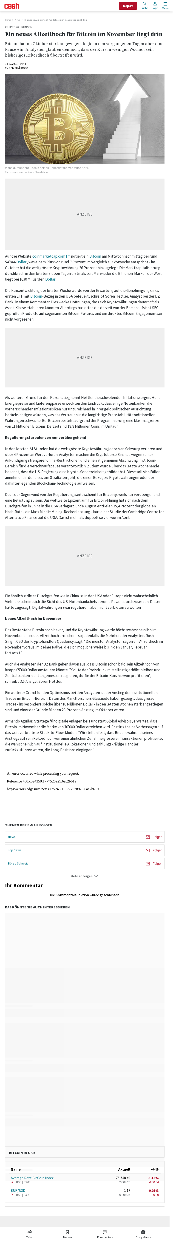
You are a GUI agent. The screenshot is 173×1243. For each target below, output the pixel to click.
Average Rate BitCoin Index (32, 1177)
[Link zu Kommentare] (105, 1233)
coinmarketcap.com (48, 256)
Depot (128, 6)
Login (155, 6)
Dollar (21, 262)
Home (8, 19)
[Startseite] (11, 6)
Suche (144, 6)
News (17, 19)
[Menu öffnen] (165, 6)
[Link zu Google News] (143, 1233)
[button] (84, 876)
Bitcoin (95, 256)
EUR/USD (18, 1190)
